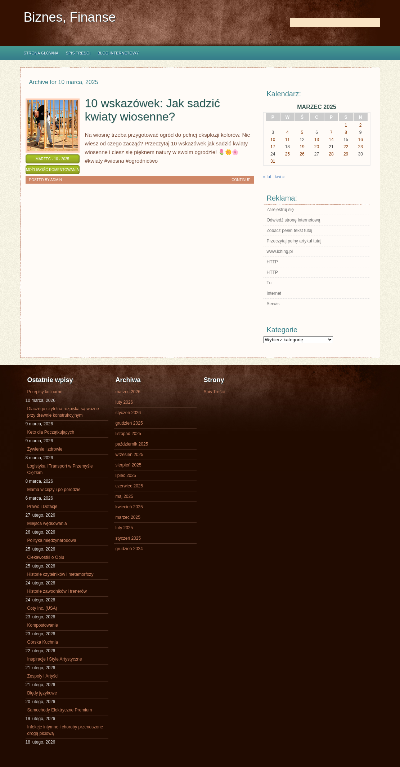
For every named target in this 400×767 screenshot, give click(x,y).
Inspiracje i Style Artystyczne (54, 659)
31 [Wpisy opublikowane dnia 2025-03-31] (272, 161)
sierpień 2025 (128, 465)
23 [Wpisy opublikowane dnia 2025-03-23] (360, 146)
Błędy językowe (42, 693)
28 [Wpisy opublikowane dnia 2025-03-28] (331, 154)
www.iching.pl (280, 251)
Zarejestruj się (280, 209)
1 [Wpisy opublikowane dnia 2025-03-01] (346, 125)
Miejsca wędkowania (47, 523)
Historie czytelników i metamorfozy (60, 574)
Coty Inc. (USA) (42, 608)
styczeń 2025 (128, 538)
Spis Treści (78, 53)
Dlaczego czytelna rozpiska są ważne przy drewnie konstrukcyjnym (63, 412)
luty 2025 (124, 527)
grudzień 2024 (129, 548)
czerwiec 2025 (129, 485)
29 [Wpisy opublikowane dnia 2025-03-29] (345, 154)
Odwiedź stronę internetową (293, 220)
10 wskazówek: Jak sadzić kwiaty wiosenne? (152, 110)
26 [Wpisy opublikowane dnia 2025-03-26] (302, 154)
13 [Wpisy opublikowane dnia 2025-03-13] (316, 139)
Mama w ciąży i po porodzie (54, 489)
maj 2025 (124, 496)
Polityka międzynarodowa (51, 540)
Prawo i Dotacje (42, 506)
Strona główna (41, 53)
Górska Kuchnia (42, 642)
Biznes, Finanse (70, 17)
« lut (267, 176)
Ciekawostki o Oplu (45, 557)
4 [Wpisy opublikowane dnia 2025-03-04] (287, 132)
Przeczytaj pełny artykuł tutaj (294, 241)
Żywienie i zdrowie (45, 449)
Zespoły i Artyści (43, 676)
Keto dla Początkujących (51, 432)
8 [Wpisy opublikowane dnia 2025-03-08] (346, 132)
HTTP (272, 261)
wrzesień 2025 (129, 454)
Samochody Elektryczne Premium (59, 710)
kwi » (279, 176)
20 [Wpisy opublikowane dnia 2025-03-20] (316, 146)
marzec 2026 (128, 391)
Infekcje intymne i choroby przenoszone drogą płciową (65, 730)
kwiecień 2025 (129, 506)
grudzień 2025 (129, 423)
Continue (241, 180)
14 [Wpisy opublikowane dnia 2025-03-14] (331, 139)
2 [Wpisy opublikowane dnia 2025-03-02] (360, 125)
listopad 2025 (128, 433)
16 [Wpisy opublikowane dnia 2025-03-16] (360, 139)
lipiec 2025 (126, 475)
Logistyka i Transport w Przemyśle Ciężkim (60, 469)
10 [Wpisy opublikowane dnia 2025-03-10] (272, 139)
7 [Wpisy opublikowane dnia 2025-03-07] (331, 132)
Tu (269, 282)
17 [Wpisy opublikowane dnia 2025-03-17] (272, 146)
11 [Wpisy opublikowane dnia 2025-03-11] (287, 139)
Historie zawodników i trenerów (57, 591)
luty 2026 (124, 402)
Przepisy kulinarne (45, 391)
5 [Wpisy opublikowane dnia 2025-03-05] (302, 132)
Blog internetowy (118, 53)
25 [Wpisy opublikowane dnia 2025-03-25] (287, 154)
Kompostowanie (42, 625)
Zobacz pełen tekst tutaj (290, 230)
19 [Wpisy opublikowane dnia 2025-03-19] (302, 146)
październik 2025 (132, 444)
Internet (274, 293)
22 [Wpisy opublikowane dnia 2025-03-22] (345, 146)
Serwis (273, 303)
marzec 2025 (128, 517)
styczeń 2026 (128, 412)
